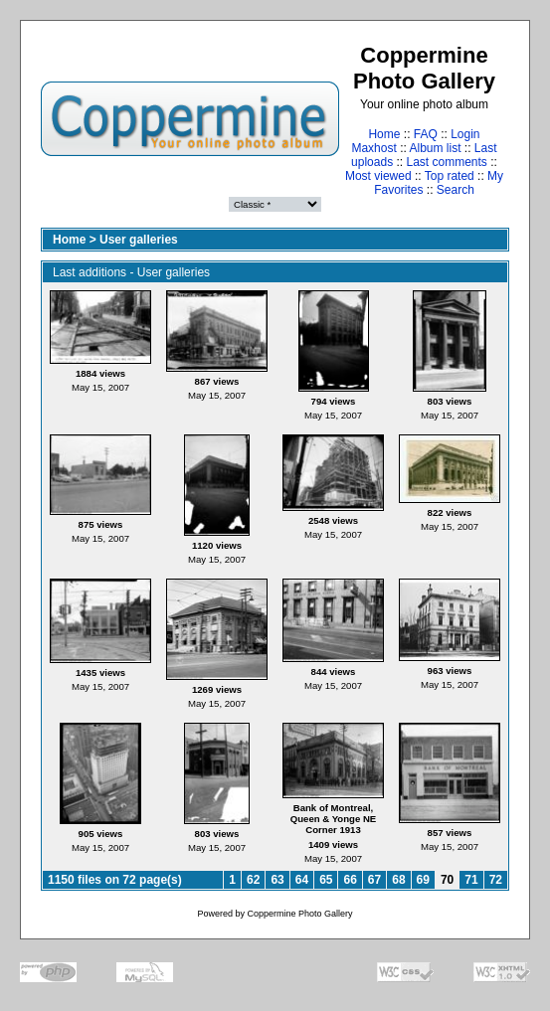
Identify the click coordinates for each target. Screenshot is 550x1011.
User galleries (138, 240)
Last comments (447, 162)
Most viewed (378, 176)
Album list (435, 148)
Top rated (449, 176)
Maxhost (373, 148)
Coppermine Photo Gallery (299, 914)
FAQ (426, 134)
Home (384, 134)
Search (455, 190)
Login (465, 134)
